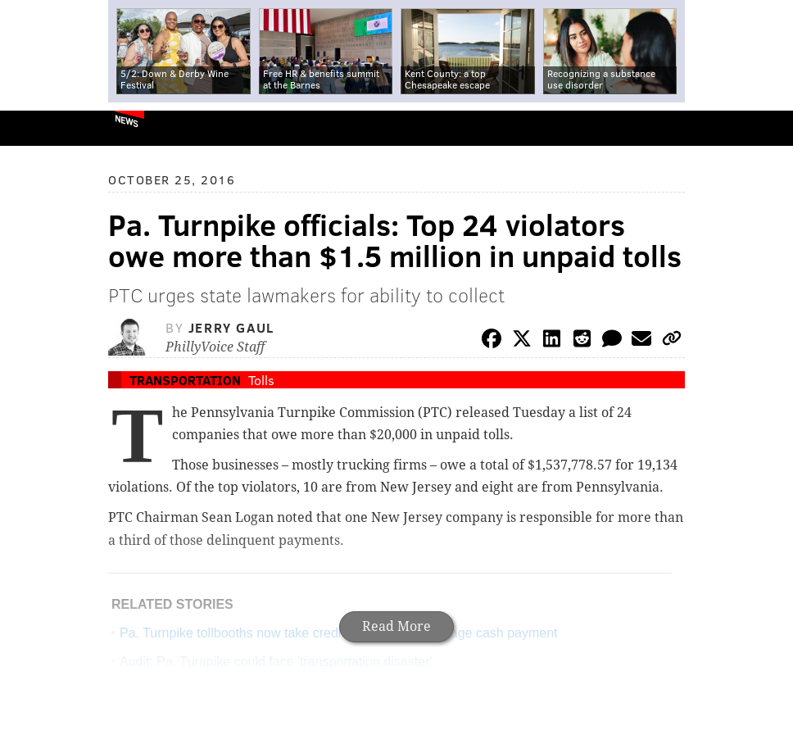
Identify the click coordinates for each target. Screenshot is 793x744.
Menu (767, 128)
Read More (396, 626)
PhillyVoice (39, 127)
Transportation (185, 379)
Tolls (261, 379)
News (126, 120)
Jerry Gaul (231, 327)
